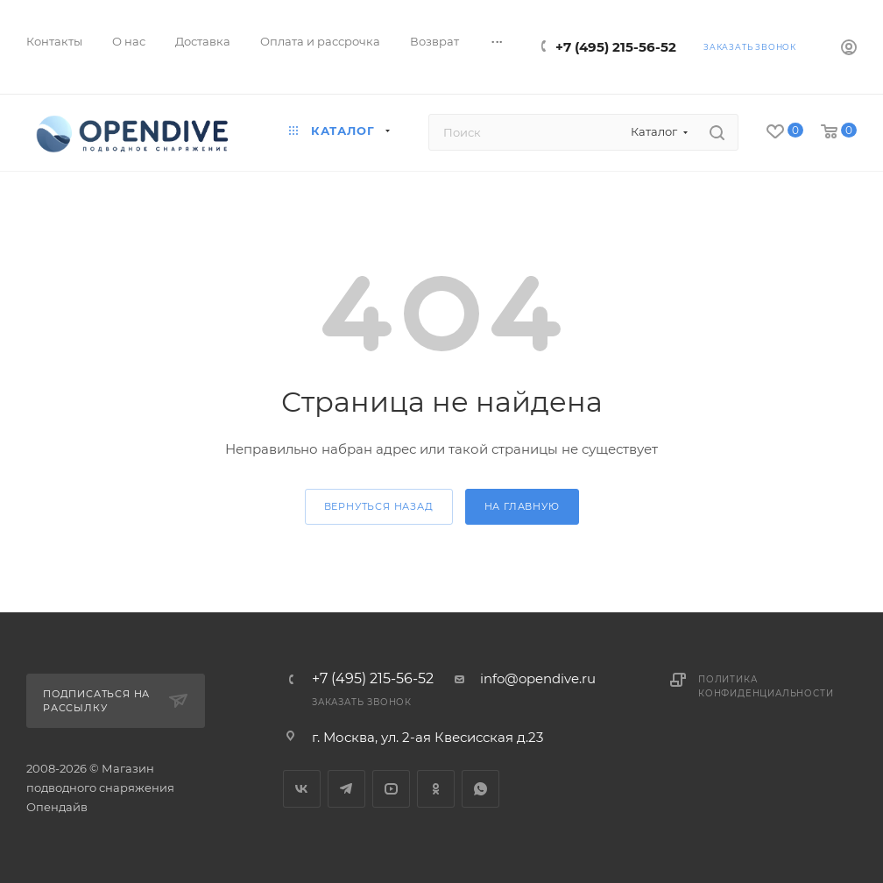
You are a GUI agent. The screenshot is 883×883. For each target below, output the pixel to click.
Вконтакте (302, 789)
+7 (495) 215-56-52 (615, 47)
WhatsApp (480, 789)
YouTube (391, 789)
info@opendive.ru (538, 678)
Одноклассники (436, 789)
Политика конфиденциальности (765, 686)
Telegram (346, 789)
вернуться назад (379, 506)
